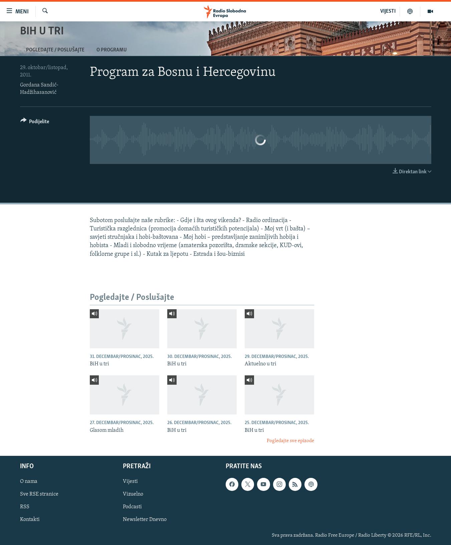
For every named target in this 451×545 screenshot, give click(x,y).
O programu (111, 50)
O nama (28, 482)
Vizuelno (133, 494)
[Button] (34, 123)
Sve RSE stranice (39, 494)
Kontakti (30, 520)
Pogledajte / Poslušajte (55, 50)
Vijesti (130, 482)
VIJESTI (388, 11)
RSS (24, 507)
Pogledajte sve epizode (290, 440)
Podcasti (132, 507)
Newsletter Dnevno (145, 520)
